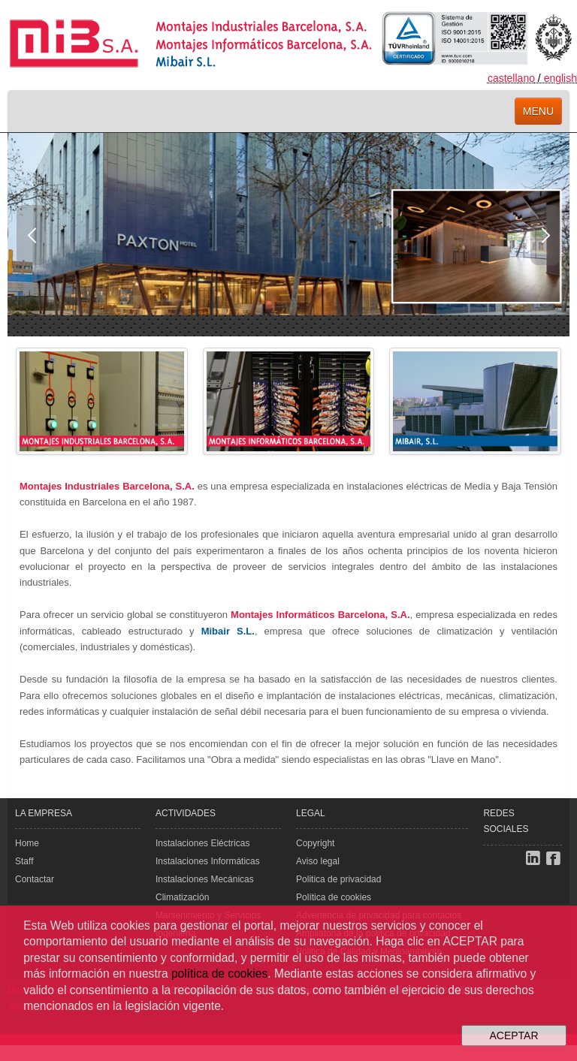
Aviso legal (318, 861)
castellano (511, 78)
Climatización (182, 897)
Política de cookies (333, 897)
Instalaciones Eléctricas (202, 843)
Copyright (315, 843)
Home (27, 843)
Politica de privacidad (338, 879)
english (560, 78)
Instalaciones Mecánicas (205, 879)
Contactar (34, 879)
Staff (24, 861)
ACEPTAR (513, 1035)
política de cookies (219, 973)
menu (538, 111)
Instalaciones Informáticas (208, 861)
